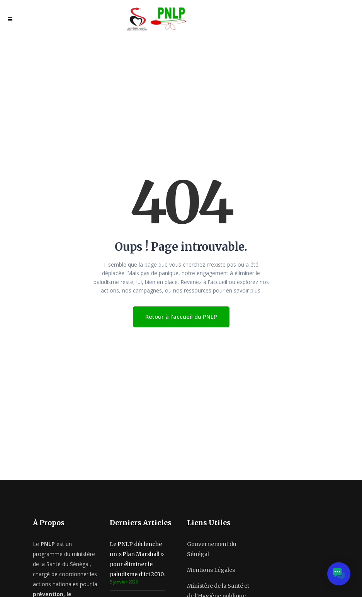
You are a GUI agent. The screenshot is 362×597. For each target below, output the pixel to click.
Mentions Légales (211, 569)
